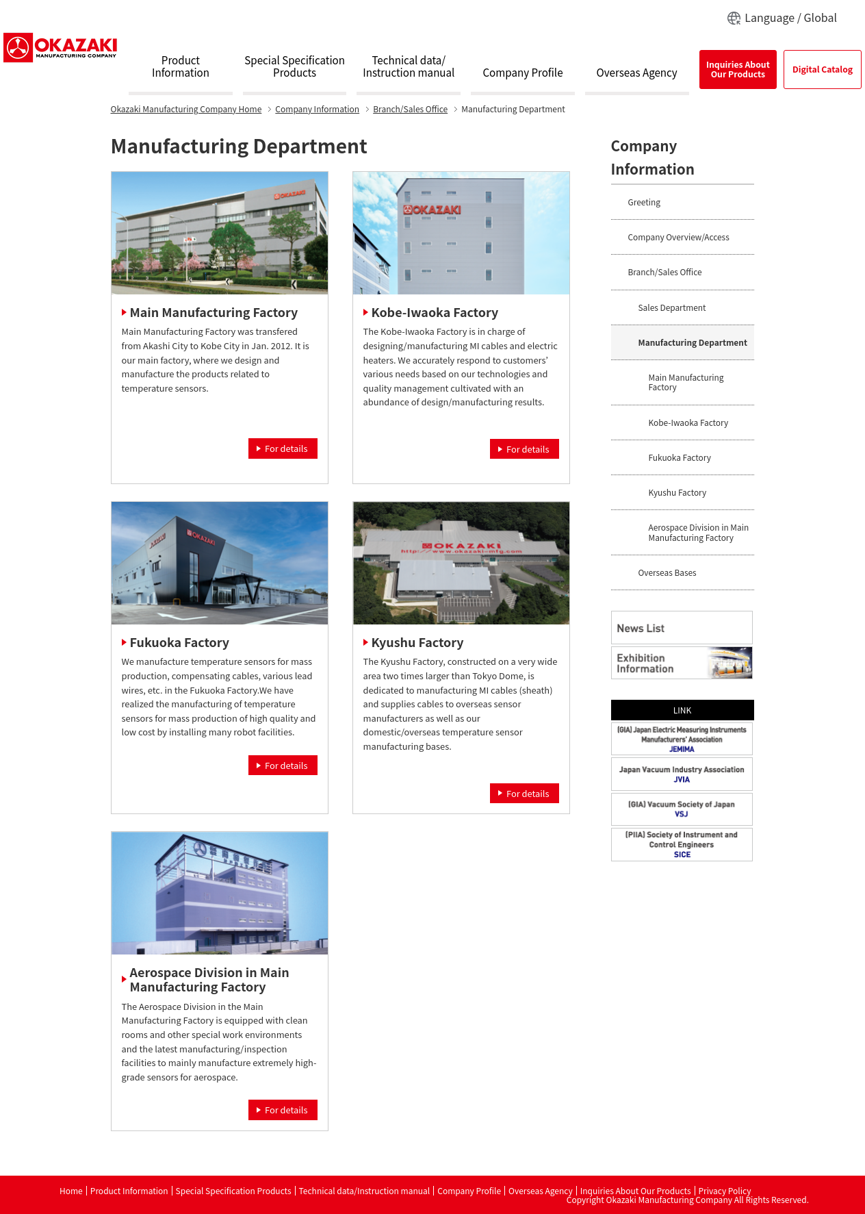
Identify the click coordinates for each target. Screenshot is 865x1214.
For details (286, 448)
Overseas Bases (667, 572)
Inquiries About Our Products (635, 1190)
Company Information (317, 108)
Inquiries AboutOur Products (738, 69)
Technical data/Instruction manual (408, 66)
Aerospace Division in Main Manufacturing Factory (209, 979)
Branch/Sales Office (410, 108)
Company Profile (522, 72)
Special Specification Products (234, 1190)
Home (186, 108)
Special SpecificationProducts (294, 66)
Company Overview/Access (679, 236)
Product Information (129, 1190)
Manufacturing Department (692, 342)
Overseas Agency (637, 72)
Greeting (644, 201)
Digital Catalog (822, 69)
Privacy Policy (725, 1190)
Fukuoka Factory (179, 641)
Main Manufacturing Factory (214, 311)
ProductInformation (180, 66)
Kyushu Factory (418, 641)
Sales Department (672, 307)
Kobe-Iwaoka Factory (435, 311)
